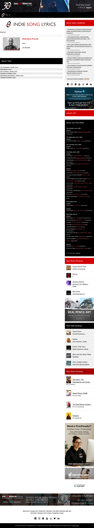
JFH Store (34, 513)
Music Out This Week (75, 123)
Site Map (49, 511)
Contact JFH (34, 511)
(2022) (11, 75)
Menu (5, 15)
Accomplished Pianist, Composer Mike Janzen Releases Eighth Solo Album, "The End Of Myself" (78, 38)
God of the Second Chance (84, 132)
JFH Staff (56, 511)
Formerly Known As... (79, 334)
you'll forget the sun (78, 294)
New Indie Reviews (74, 326)
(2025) (9, 67)
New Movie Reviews (74, 371)
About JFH (26, 511)
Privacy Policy (75, 525)
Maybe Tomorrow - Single (80, 349)
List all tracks (26, 47)
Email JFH (42, 511)
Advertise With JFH (65, 511)
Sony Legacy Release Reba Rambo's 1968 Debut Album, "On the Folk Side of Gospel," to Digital (79, 46)
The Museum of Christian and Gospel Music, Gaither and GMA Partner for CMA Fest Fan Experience (79, 31)
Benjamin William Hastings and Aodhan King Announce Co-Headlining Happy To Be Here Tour (79, 59)
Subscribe (56, 513)
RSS (88, 79)
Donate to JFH (42, 513)
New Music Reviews (74, 261)
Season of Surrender (81, 158)
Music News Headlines (75, 23)
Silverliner (75, 357)
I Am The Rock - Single (79, 341)
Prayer (50, 513)
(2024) (8, 73)
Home (61, 513)
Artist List (3, 32)
